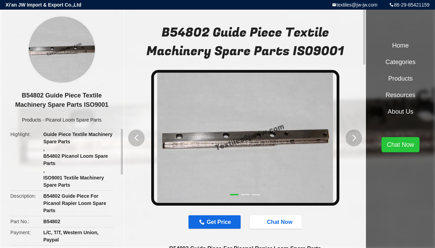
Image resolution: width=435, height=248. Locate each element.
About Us (400, 111)
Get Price (219, 222)
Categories (400, 62)
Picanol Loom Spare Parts (74, 120)
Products (31, 120)
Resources (400, 95)
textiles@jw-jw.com (357, 5)
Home (400, 45)
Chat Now (276, 221)
